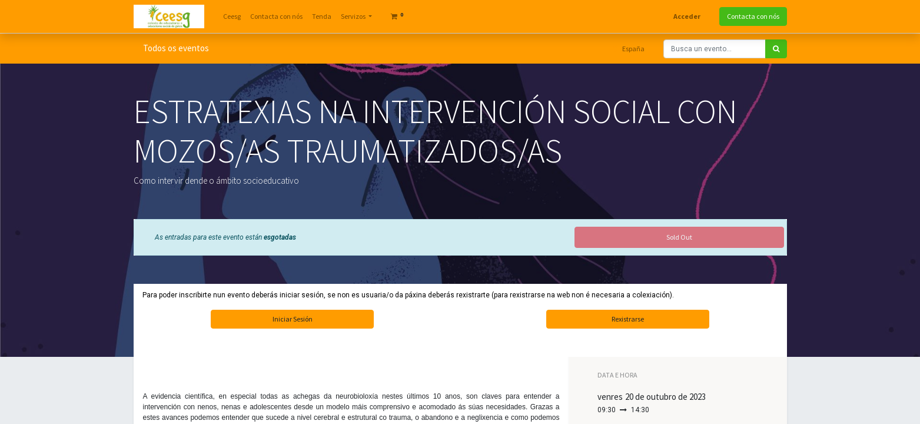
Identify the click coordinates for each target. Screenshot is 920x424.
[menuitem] (231, 16)
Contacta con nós (753, 16)
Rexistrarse (628, 318)
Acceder (686, 16)
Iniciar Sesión (293, 318)
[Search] (776, 48)
